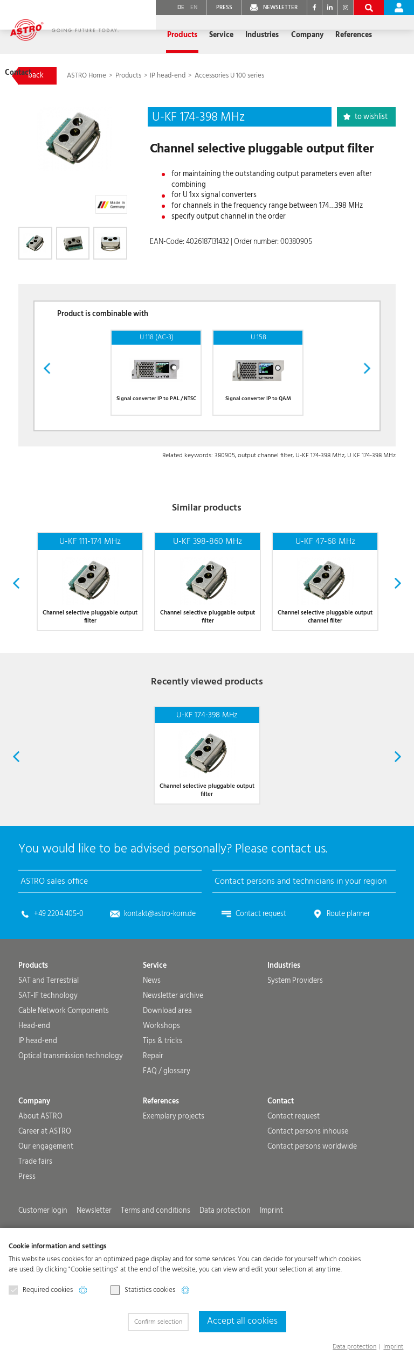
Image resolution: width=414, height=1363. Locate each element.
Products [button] (155, 35)
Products (129, 75)
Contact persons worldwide (312, 1192)
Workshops (161, 1071)
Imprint (393, 1347)
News (152, 1026)
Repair (153, 1101)
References (324, 35)
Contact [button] (367, 35)
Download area (167, 1056)
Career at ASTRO (44, 1176)
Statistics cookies (143, 1292)
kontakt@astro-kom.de (160, 959)
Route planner (348, 959)
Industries (283, 1011)
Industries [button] (233, 35)
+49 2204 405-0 (59, 959)
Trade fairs (35, 1207)
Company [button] (278, 35)
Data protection (354, 1347)
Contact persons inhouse (307, 1176)
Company (34, 1146)
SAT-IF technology (48, 1041)
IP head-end (167, 75)
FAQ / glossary (166, 1116)
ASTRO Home (87, 75)
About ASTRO (40, 1161)
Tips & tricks (162, 1086)
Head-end (34, 1071)
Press (27, 1222)
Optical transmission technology (70, 1101)
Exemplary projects (173, 1161)
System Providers (295, 1026)
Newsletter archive (173, 1041)
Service (155, 1011)
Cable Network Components (63, 1056)
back (36, 75)
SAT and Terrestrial (48, 1026)
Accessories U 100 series (229, 75)
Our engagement (45, 1192)
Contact (280, 1146)
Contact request (261, 959)
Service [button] (193, 35)
